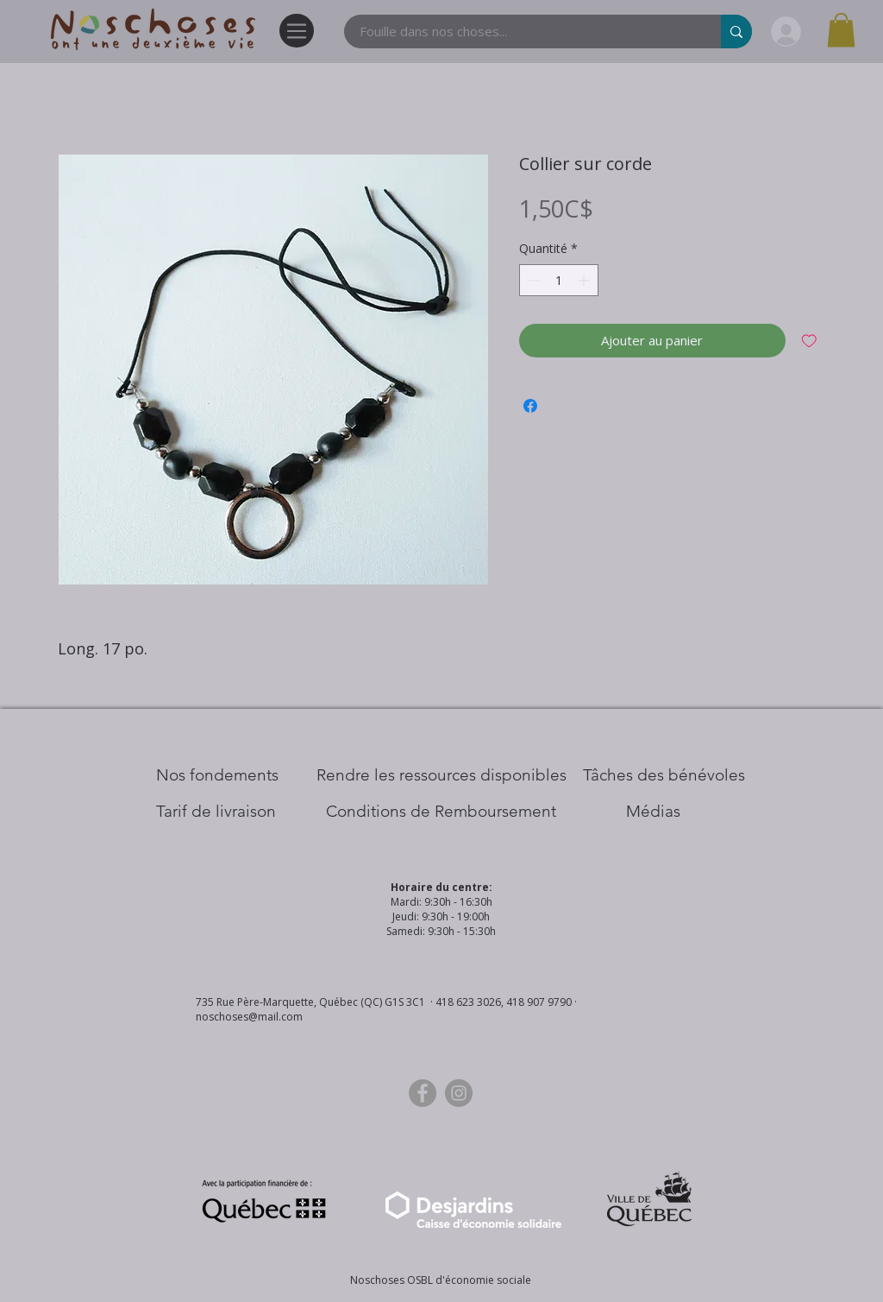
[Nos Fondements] (217, 775)
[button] (841, 30)
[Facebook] (422, 1093)
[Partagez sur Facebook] (530, 405)
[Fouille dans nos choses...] (522, 31)
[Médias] (653, 811)
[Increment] (585, 280)
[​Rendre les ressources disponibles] (441, 775)
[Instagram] (459, 1093)
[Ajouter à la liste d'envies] (809, 340)
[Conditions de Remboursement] (441, 811)
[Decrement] (532, 280)
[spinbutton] (558, 280)
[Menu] (296, 30)
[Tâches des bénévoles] (664, 775)
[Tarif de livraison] (216, 811)
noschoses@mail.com (249, 1016)
